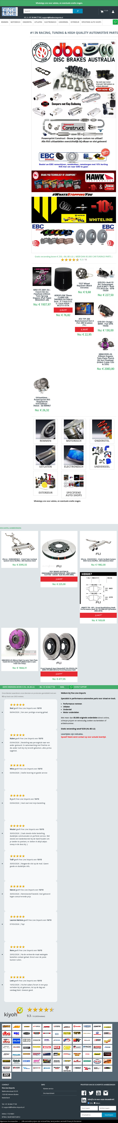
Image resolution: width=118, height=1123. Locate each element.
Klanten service (48, 1089)
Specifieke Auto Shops (91, 22)
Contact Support (78, 687)
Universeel (63, 22)
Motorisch (15, 22)
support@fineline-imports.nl (14, 1107)
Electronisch (50, 22)
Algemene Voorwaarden (9, 1121)
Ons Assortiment (48, 1093)
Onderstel (27, 22)
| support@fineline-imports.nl (52, 18)
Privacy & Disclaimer (74, 1121)
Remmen (4, 22)
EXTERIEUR (75, 22)
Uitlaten (38, 22)
